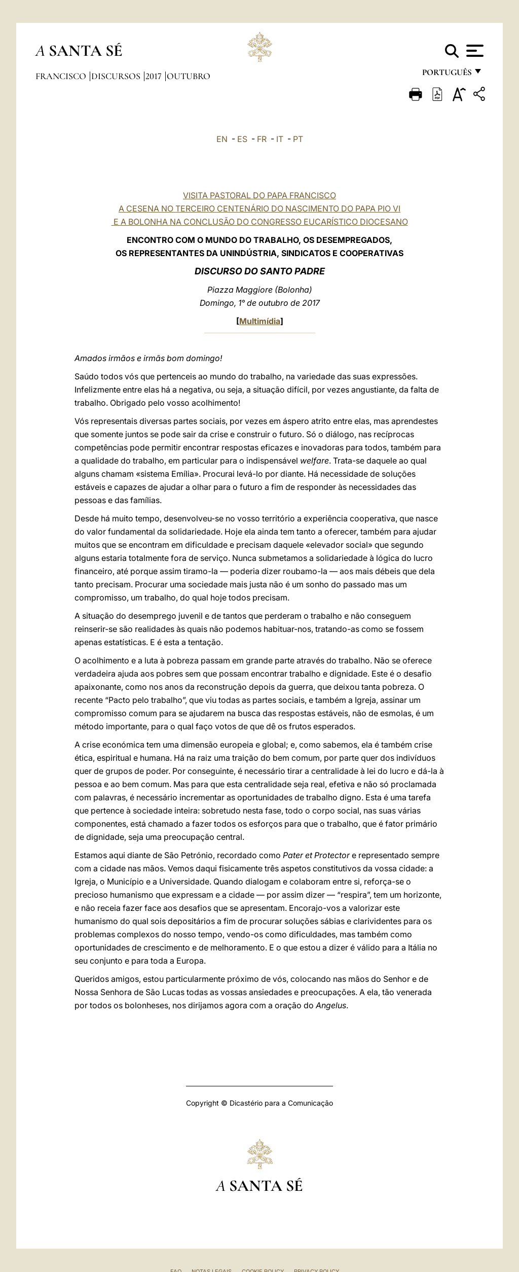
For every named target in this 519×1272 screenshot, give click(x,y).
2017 (154, 76)
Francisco (61, 76)
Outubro (188, 76)
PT (298, 139)
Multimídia (259, 321)
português (446, 75)
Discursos (116, 76)
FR (262, 139)
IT (279, 139)
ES (242, 139)
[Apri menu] (474, 50)
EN (222, 139)
